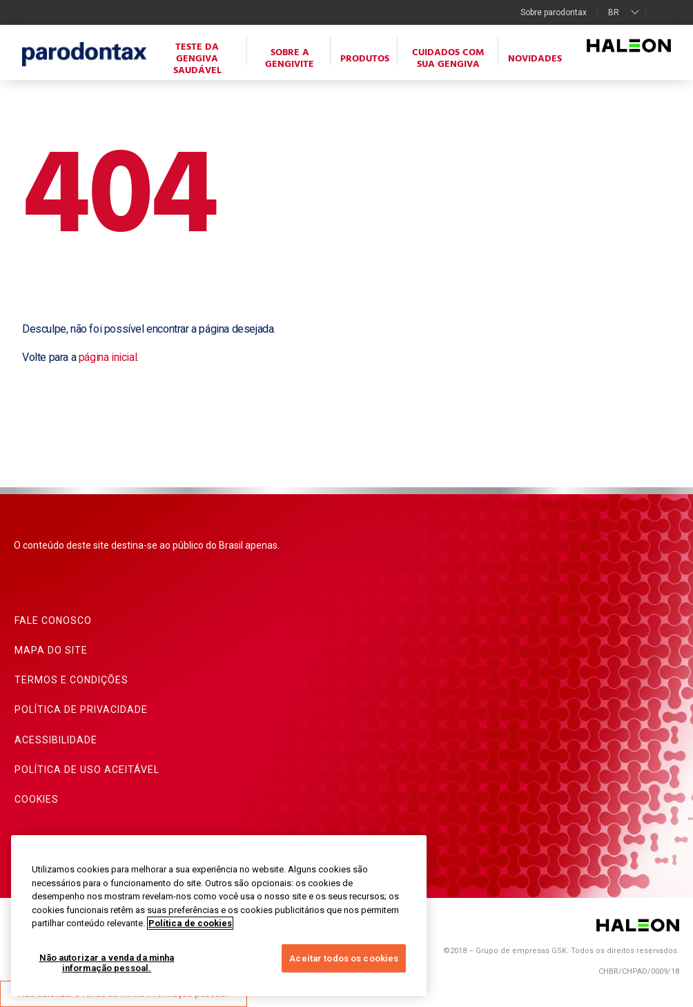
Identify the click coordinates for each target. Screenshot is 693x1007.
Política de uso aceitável (86, 769)
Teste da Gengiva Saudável (197, 59)
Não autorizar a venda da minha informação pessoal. (107, 963)
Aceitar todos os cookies (343, 958)
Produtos (364, 59)
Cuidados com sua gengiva (448, 58)
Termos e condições (71, 679)
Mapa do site (51, 650)
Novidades (535, 59)
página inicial (108, 357)
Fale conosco (53, 620)
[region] (219, 915)
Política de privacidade (81, 709)
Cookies (36, 799)
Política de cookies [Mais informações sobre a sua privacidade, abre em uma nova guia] (190, 923)
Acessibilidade (55, 739)
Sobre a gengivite (289, 58)
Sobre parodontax (553, 12)
